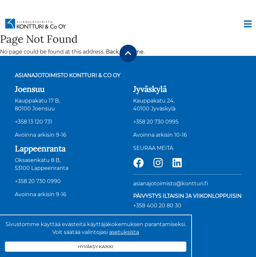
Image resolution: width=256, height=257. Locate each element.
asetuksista (124, 232)
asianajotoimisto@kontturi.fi (170, 183)
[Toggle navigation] (248, 24)
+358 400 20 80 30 (157, 205)
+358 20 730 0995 (155, 122)
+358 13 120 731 (33, 122)
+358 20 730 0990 (38, 181)
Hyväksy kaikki (95, 246)
